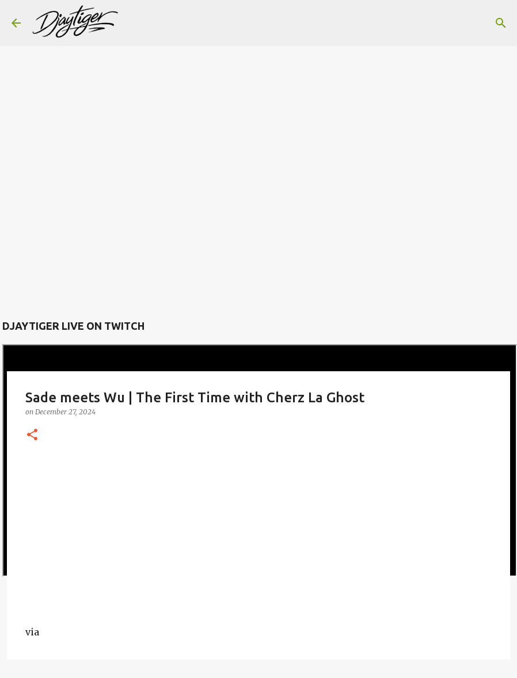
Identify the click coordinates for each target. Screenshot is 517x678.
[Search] (135, 23)
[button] (32, 435)
